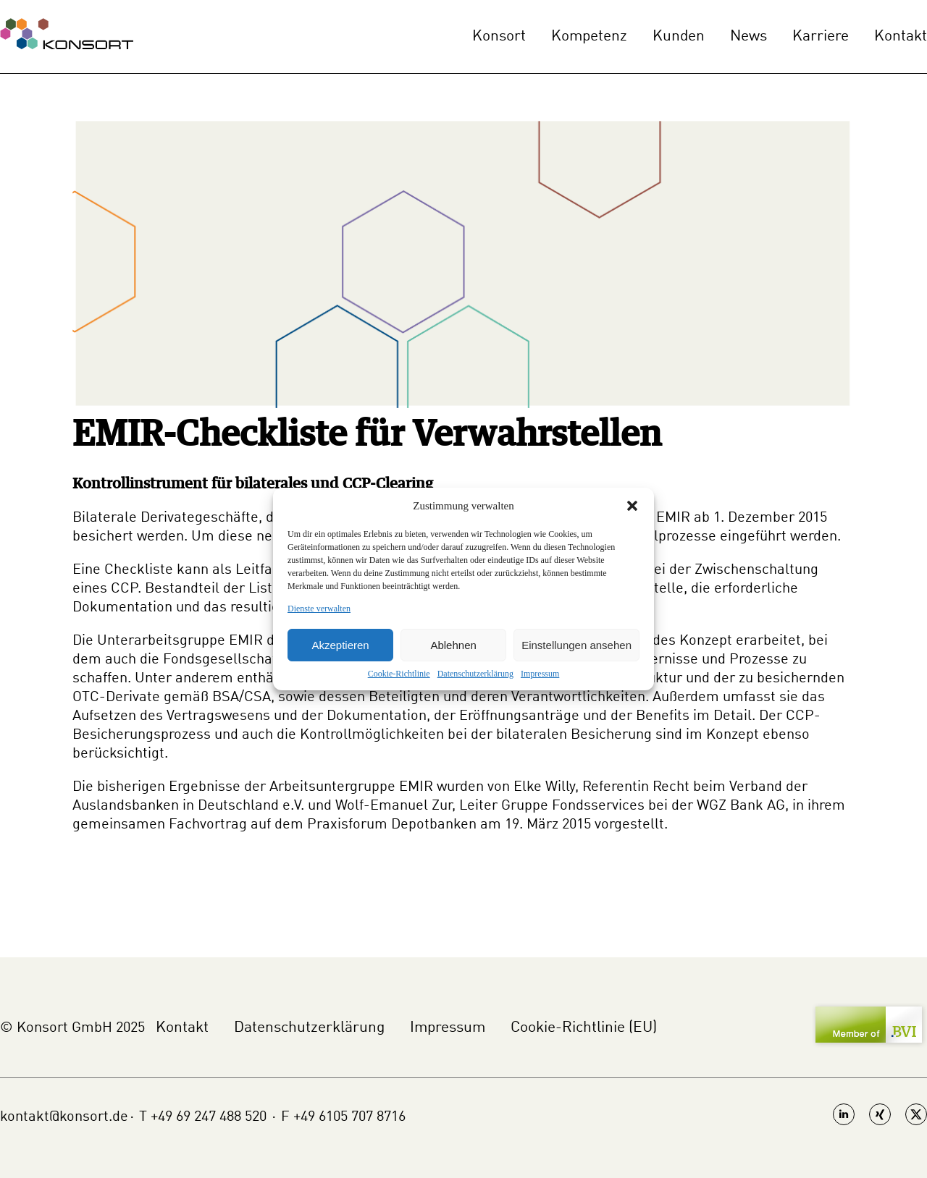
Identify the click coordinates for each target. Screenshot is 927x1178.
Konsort (499, 36)
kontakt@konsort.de (64, 1117)
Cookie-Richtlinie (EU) (584, 1027)
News (748, 36)
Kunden (679, 36)
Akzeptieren (340, 645)
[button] (632, 506)
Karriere (820, 36)
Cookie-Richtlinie (399, 674)
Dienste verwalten (319, 608)
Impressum (540, 674)
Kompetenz (589, 36)
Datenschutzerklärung (475, 674)
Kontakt (900, 36)
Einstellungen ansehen (576, 645)
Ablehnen (453, 645)
